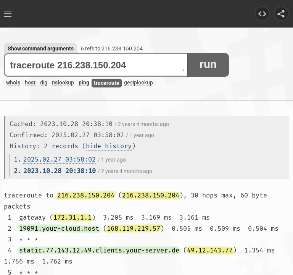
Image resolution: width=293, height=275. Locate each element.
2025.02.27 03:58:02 (59, 159)
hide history (109, 146)
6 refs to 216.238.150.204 (112, 48)
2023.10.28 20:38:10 (59, 171)
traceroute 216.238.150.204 (97, 65)
